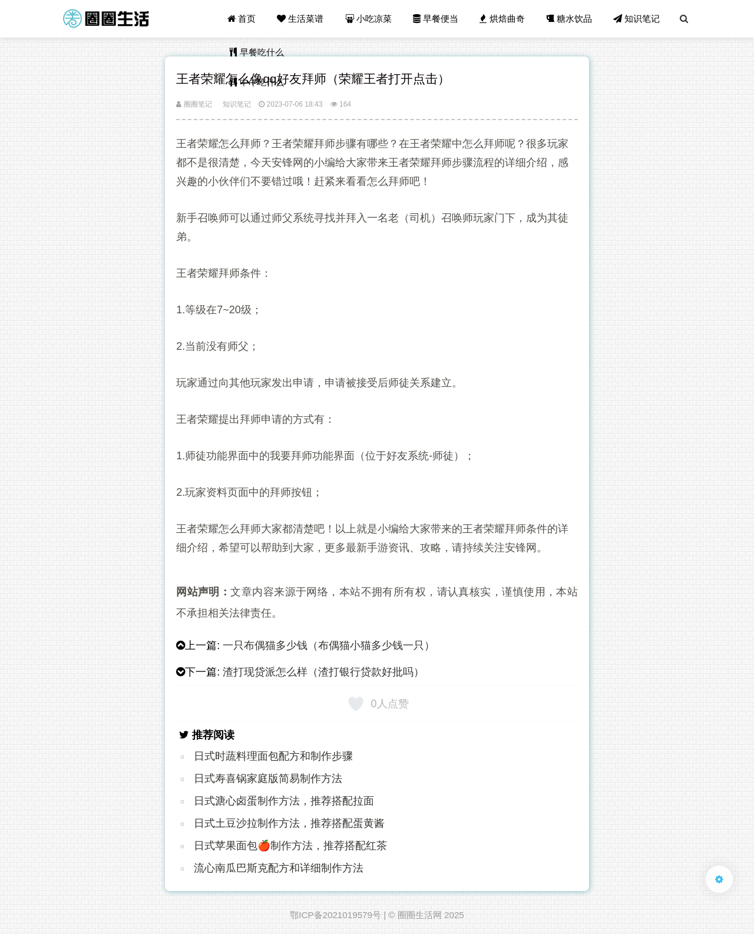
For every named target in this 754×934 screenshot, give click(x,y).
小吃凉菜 (368, 19)
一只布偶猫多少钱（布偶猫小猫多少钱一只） (329, 645)
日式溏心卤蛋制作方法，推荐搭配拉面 (284, 801)
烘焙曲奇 (501, 19)
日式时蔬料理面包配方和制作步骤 (273, 756)
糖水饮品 (569, 19)
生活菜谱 (300, 19)
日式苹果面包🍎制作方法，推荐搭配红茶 (290, 846)
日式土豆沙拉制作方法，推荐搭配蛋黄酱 (289, 823)
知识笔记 (636, 19)
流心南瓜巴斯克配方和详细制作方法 (278, 868)
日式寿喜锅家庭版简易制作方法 (268, 778)
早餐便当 (435, 19)
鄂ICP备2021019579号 (335, 915)
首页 (241, 19)
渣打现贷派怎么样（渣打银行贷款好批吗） (323, 672)
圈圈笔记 (193, 104)
